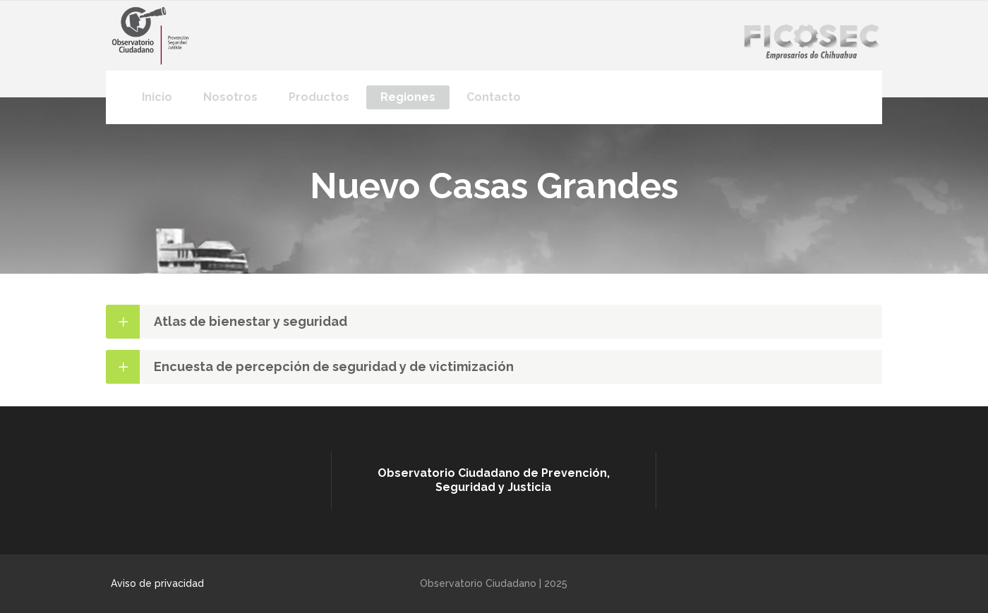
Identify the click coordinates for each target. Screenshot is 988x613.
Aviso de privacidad (157, 583)
